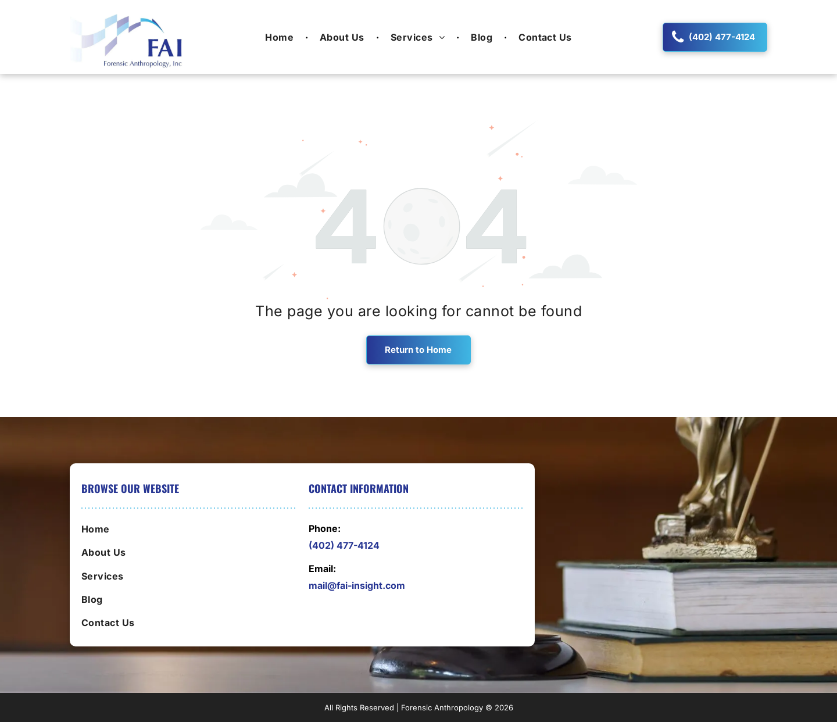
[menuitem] (280, 36)
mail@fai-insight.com (357, 585)
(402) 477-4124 (344, 545)
